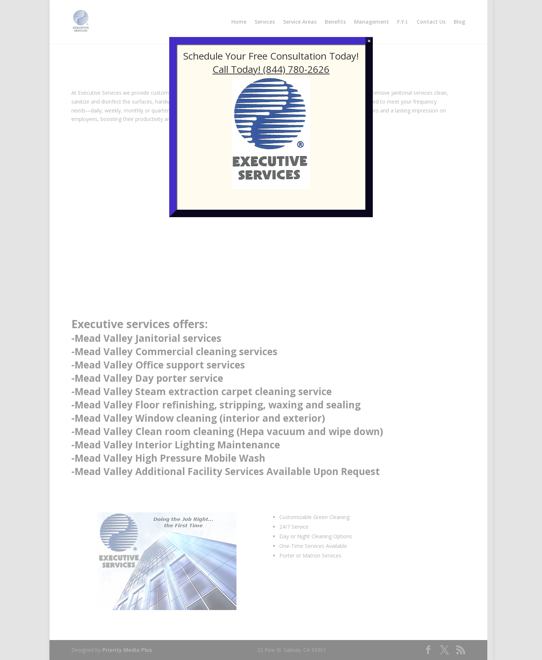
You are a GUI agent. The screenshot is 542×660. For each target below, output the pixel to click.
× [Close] (369, 40)
